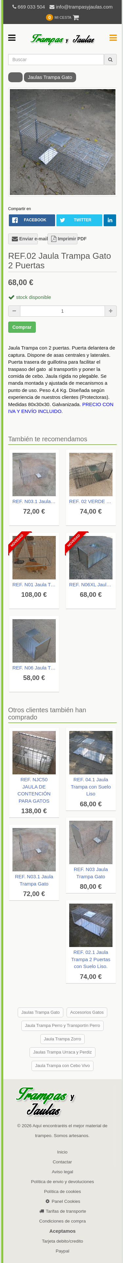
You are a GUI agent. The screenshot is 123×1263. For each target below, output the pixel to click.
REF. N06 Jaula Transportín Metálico (34, 667)
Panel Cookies (62, 1201)
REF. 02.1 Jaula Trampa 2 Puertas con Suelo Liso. (91, 959)
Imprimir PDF (64, 238)
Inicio (62, 1152)
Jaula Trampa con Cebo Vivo (62, 1065)
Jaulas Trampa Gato (50, 77)
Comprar (21, 327)
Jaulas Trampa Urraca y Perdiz (62, 1052)
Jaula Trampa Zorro (62, 1038)
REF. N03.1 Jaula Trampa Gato (34, 501)
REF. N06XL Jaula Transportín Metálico (91, 584)
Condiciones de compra (62, 1221)
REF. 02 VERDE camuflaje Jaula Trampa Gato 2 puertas (91, 501)
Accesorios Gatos (87, 1012)
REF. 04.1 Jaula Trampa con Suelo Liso (91, 786)
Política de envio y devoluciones (62, 1181)
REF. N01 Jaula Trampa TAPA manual (34, 584)
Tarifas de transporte (62, 1211)
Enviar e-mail (25, 238)
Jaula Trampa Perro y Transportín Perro (62, 1025)
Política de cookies (62, 1191)
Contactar (62, 1161)
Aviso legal (62, 1171)
